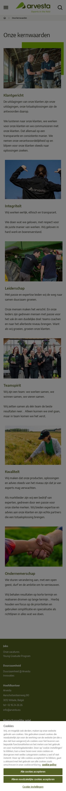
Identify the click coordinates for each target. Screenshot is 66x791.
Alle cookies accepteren (33, 771)
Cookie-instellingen (33, 786)
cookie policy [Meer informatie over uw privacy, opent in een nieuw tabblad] (49, 764)
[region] (33, 756)
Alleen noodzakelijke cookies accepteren (33, 779)
